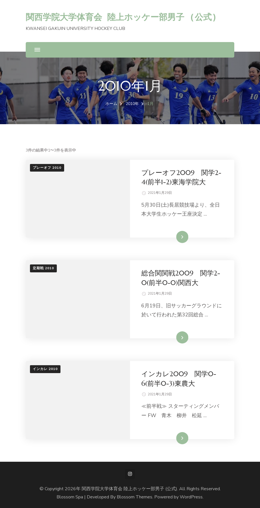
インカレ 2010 (45, 369)
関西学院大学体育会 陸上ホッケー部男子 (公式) (121, 17)
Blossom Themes (134, 497)
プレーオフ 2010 (47, 167)
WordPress (191, 497)
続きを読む (173, 237)
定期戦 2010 (43, 268)
